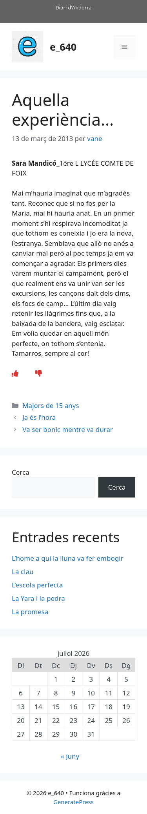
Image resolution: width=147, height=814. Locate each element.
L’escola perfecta (37, 584)
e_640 (63, 46)
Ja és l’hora (39, 417)
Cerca (20, 472)
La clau (22, 571)
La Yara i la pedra (38, 598)
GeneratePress (73, 802)
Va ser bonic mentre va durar (67, 429)
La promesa (30, 611)
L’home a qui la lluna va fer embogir (67, 558)
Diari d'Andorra (73, 7)
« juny (70, 756)
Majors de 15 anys (50, 405)
